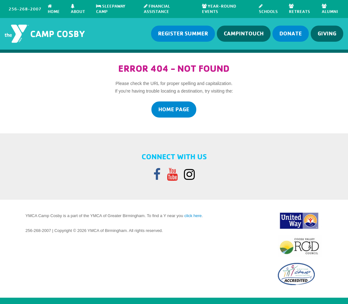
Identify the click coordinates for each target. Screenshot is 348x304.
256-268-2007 (25, 8)
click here (193, 215)
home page (173, 109)
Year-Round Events (219, 8)
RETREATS (299, 9)
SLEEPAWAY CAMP (110, 8)
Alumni (330, 9)
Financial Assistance (157, 8)
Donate (290, 33)
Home (54, 9)
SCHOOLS (268, 9)
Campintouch (244, 33)
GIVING (327, 33)
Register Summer (183, 33)
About (78, 9)
